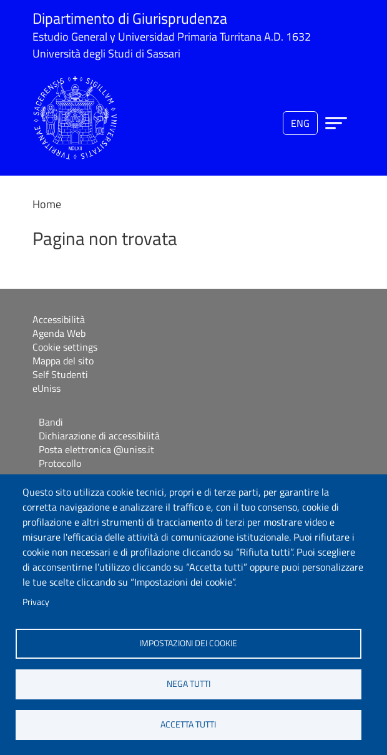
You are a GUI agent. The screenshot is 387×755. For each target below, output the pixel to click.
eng (300, 123)
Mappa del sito (63, 361)
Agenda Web (59, 333)
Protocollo (60, 463)
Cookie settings (64, 347)
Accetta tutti (188, 724)
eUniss (46, 388)
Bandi (51, 422)
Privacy (35, 602)
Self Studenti (60, 374)
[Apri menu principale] (336, 122)
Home (46, 204)
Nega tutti (188, 684)
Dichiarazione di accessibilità (99, 435)
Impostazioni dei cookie (188, 643)
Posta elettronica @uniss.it (96, 449)
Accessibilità (58, 319)
